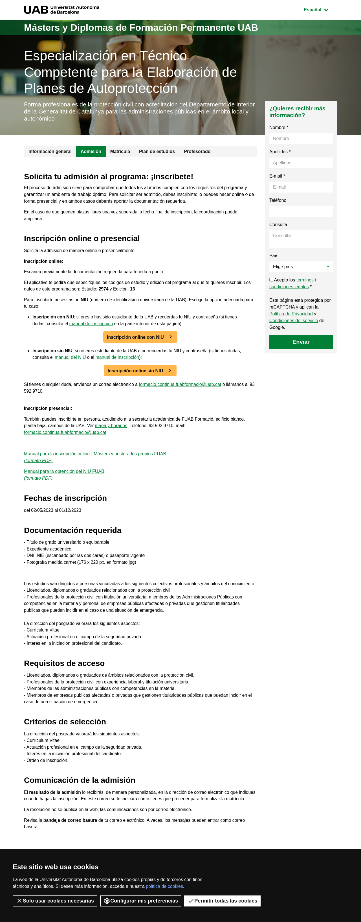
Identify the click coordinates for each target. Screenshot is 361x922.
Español (320, 9)
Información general (50, 152)
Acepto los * (292, 284)
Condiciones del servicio (293, 321)
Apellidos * (280, 152)
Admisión (91, 152)
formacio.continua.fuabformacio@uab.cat (182, 388)
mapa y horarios (112, 431)
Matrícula (120, 152)
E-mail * (277, 177)
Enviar (301, 343)
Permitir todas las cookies (222, 900)
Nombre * (279, 128)
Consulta (278, 225)
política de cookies (164, 886)
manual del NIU (70, 361)
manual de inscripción (92, 327)
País (273, 256)
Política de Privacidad (291, 315)
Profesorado (197, 152)
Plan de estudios (157, 152)
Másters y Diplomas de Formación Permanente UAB (149, 27)
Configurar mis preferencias (141, 900)
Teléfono (278, 201)
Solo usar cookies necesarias (55, 900)
